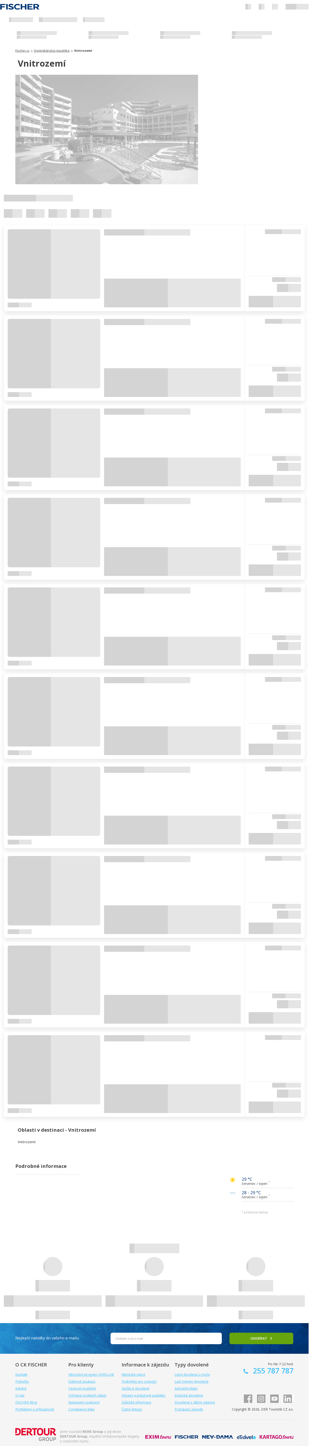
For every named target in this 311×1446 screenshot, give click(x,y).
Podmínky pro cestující (139, 1381)
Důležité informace (136, 1402)
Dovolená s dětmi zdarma (195, 1402)
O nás (19, 1395)
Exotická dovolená (189, 1395)
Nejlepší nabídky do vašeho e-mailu (47, 1338)
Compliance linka (81, 1409)
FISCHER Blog (26, 1402)
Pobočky (22, 1381)
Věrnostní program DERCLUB (91, 1374)
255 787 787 (272, 1371)
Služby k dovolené (135, 1388)
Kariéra (20, 1388)
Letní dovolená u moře (192, 1374)
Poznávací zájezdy (189, 1409)
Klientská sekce (133, 1374)
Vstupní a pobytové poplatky (143, 1395)
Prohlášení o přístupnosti (34, 1409)
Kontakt (21, 1374)
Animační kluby (186, 1388)
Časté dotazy (132, 1409)
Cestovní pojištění (82, 1388)
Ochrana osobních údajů (87, 1395)
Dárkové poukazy (81, 1381)
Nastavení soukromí (84, 1402)
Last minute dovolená (191, 1381)
